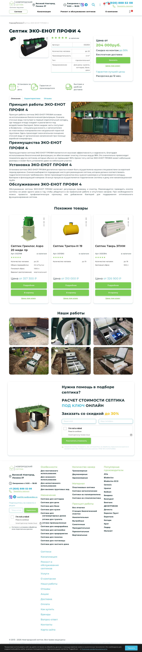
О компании (111, 12)
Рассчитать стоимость (76, 441)
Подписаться (31, 510)
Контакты (46, 624)
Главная (12, 23)
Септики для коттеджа (52, 499)
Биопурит (109, 499)
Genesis (108, 485)
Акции (45, 594)
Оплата (45, 604)
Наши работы (49, 583)
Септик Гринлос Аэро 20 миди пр (27, 248)
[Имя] (79, 421)
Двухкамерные (80, 474)
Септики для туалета (51, 519)
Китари (107, 520)
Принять (131, 648)
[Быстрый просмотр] (44, 225)
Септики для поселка (51, 537)
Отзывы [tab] (48, 98)
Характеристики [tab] (32, 98)
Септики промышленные (53, 523)
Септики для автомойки (53, 530)
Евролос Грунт (111, 513)
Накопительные (80, 517)
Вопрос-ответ (49, 619)
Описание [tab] (16, 98)
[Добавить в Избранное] (47, 41)
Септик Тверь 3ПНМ (110, 246)
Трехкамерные (79, 471)
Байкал (107, 492)
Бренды (46, 614)
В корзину (29, 293)
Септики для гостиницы (53, 541)
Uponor (107, 488)
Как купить (47, 609)
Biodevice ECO (111, 481)
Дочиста (108, 510)
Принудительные (81, 528)
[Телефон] (116, 421)
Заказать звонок (125, 6)
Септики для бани (50, 506)
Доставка (46, 599)
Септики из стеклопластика (86, 498)
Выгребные (78, 521)
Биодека (108, 495)
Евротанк (108, 517)
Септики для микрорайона (54, 526)
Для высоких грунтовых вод (55, 489)
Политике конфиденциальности (94, 649)
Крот (106, 524)
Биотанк (108, 502)
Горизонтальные (80, 531)
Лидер (107, 527)
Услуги (45, 573)
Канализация (44, 12)
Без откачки (78, 508)
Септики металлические (84, 491)
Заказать (113, 60)
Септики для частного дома (55, 544)
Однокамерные (80, 478)
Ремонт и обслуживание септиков (78, 12)
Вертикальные (79, 535)
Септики (46, 551)
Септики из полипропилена (86, 494)
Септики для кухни (50, 510)
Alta (106, 474)
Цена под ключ (113, 66)
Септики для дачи (50, 502)
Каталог (19, 23)
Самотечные (78, 524)
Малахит (108, 531)
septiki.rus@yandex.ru (27, 497)
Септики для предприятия (54, 533)
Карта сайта (48, 629)
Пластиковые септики (83, 487)
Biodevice (108, 478)
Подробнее (28, 285)
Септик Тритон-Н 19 (67, 246)
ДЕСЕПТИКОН (111, 506)
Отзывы (45, 589)
